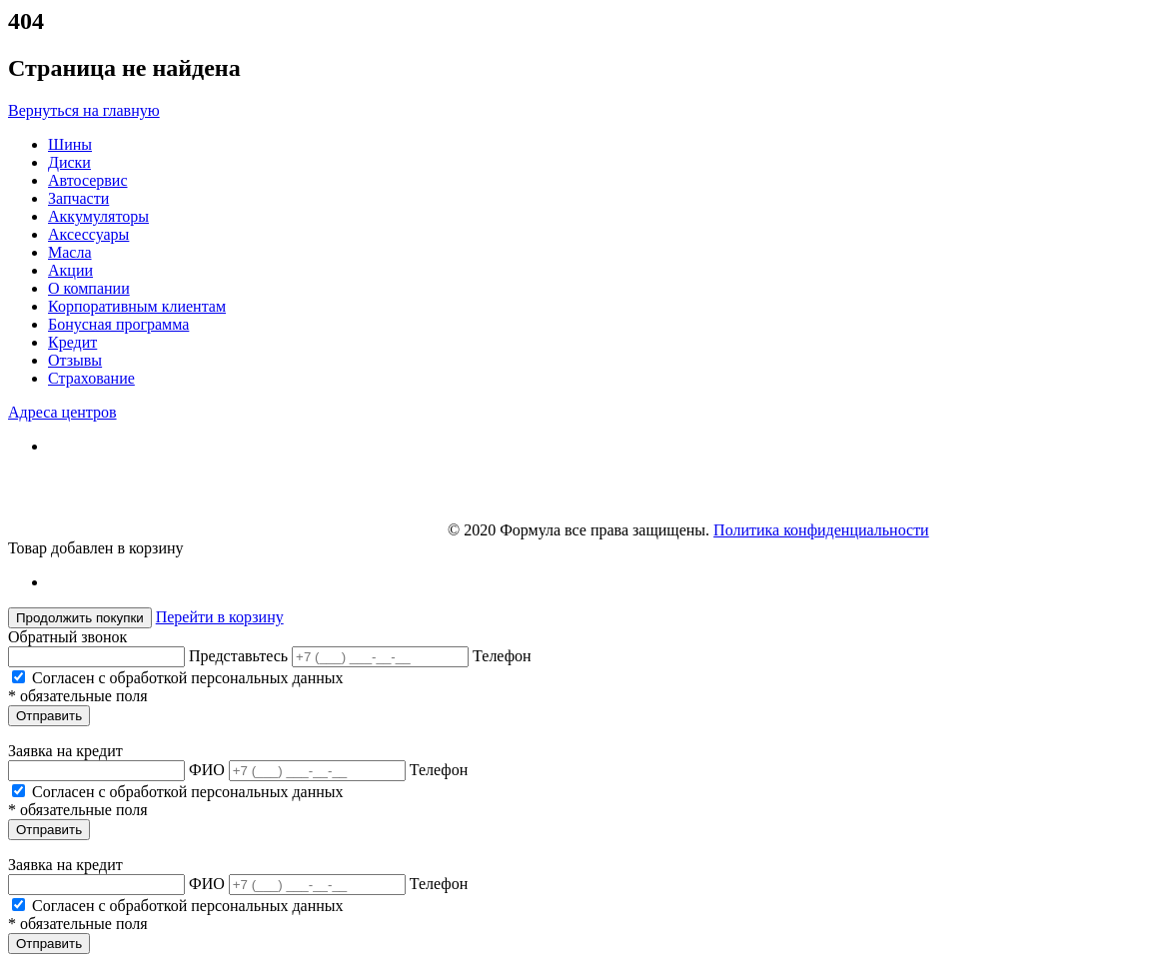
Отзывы (75, 360)
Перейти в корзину (220, 616)
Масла (70, 252)
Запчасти (78, 198)
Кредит (72, 342)
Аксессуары (88, 234)
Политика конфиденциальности (821, 529)
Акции (70, 270)
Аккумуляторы (98, 216)
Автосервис (88, 180)
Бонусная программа (118, 324)
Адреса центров (62, 412)
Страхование (91, 378)
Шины (70, 144)
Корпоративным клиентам (137, 306)
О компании (89, 288)
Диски (69, 162)
